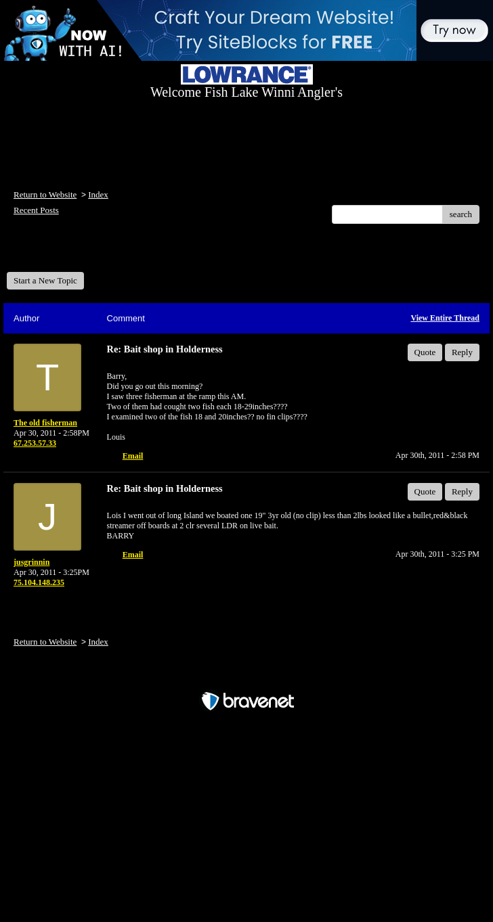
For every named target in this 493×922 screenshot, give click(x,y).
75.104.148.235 (39, 582)
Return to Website (45, 194)
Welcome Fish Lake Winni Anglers (80, 253)
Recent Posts (36, 210)
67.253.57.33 (35, 443)
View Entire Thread (444, 318)
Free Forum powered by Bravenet (246, 677)
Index (98, 194)
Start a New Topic (45, 280)
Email (133, 456)
